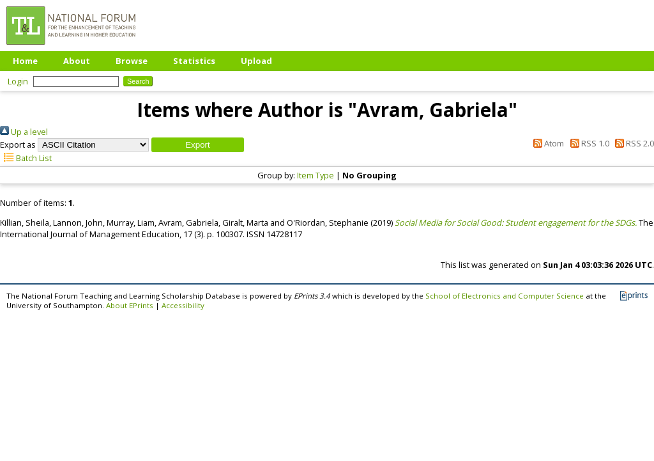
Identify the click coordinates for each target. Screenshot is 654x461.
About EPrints (129, 305)
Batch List (26, 158)
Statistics (194, 60)
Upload (256, 60)
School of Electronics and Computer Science (504, 296)
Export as (18, 144)
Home (25, 60)
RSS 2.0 (632, 143)
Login (18, 81)
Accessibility (183, 305)
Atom (546, 143)
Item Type (315, 175)
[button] (197, 144)
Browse (132, 60)
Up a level (24, 131)
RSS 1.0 (587, 143)
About (76, 60)
